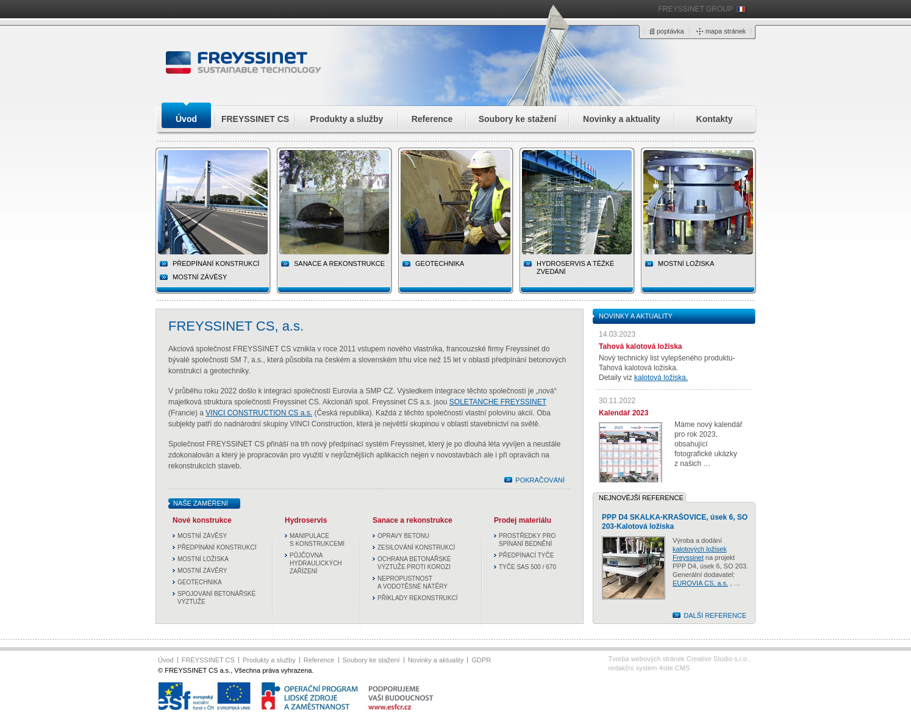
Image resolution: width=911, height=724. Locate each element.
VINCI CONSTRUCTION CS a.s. (258, 413)
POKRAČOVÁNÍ (540, 480)
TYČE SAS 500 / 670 (527, 567)
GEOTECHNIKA (199, 582)
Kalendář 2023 (623, 413)
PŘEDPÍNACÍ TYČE (526, 555)
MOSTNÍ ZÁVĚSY (200, 277)
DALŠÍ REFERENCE (715, 615)
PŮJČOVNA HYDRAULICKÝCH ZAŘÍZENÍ (316, 563)
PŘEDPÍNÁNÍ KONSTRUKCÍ (216, 547)
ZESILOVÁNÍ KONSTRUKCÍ (416, 547)
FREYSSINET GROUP (696, 9)
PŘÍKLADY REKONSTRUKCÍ (417, 598)
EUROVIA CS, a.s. (700, 583)
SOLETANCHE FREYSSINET (497, 402)
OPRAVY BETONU (403, 535)
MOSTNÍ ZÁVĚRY (202, 570)
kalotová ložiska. (661, 377)
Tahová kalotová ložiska (640, 346)
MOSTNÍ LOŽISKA (203, 559)
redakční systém (649, 668)
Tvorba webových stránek (678, 658)
